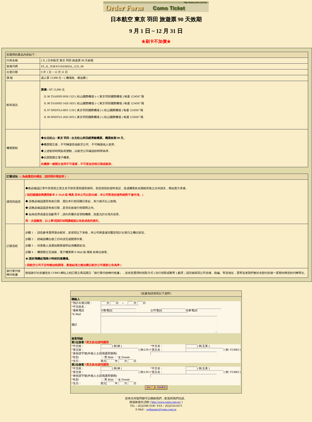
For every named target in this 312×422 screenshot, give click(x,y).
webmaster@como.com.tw (161, 412)
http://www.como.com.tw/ (166, 405)
